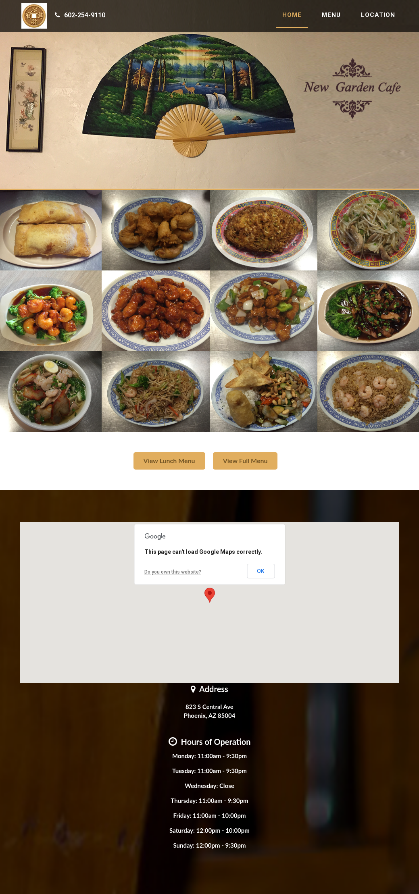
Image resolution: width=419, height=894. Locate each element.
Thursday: (184, 800)
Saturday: (182, 830)
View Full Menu (245, 460)
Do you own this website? (172, 572)
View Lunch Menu (169, 460)
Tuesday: (184, 770)
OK (261, 571)
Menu (331, 18)
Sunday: (183, 845)
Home (292, 18)
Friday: (182, 815)
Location (378, 18)
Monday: (184, 755)
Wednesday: (201, 785)
